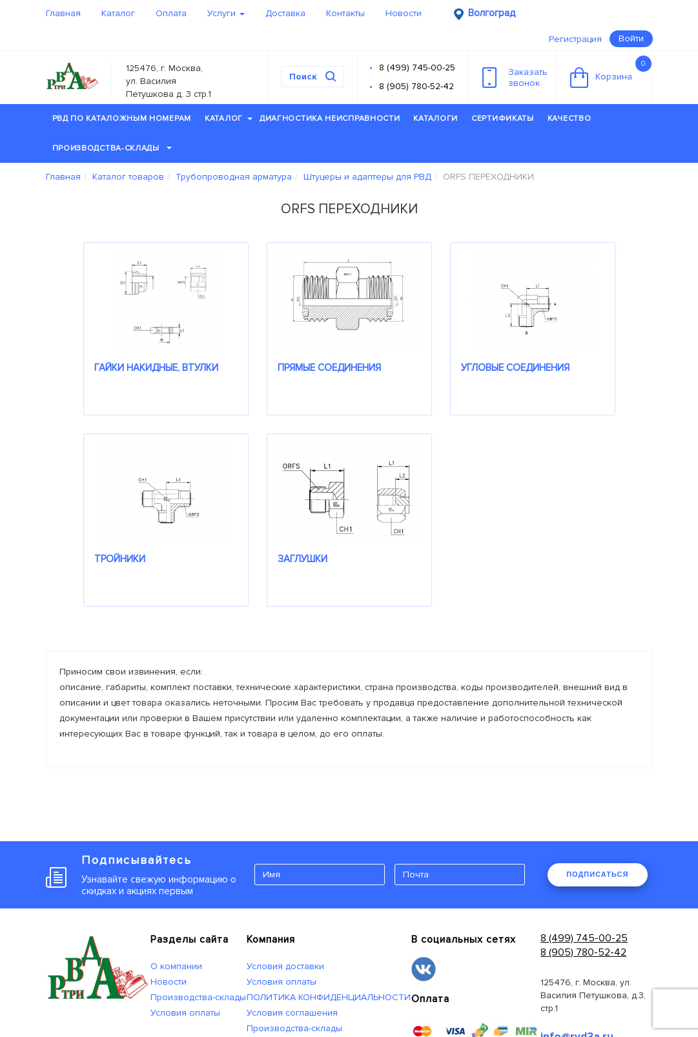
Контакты (345, 13)
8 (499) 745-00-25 (417, 67)
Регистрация (575, 39)
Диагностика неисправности (330, 118)
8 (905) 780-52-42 (416, 86)
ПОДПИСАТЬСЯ (597, 874)
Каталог (118, 13)
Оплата (171, 13)
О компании (176, 966)
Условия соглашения (292, 1012)
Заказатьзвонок (515, 78)
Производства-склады (112, 148)
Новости (403, 13)
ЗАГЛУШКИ (302, 559)
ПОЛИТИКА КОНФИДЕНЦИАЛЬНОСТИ (329, 997)
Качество (569, 118)
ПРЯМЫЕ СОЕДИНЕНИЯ (329, 367)
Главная (63, 13)
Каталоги (435, 118)
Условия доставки (285, 966)
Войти (631, 38)
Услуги (226, 13)
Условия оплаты (185, 1012)
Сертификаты (502, 118)
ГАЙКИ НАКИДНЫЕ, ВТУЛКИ (156, 367)
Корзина (611, 72)
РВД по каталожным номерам (122, 118)
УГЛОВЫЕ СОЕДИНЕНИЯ (515, 367)
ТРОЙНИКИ (119, 559)
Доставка (285, 13)
